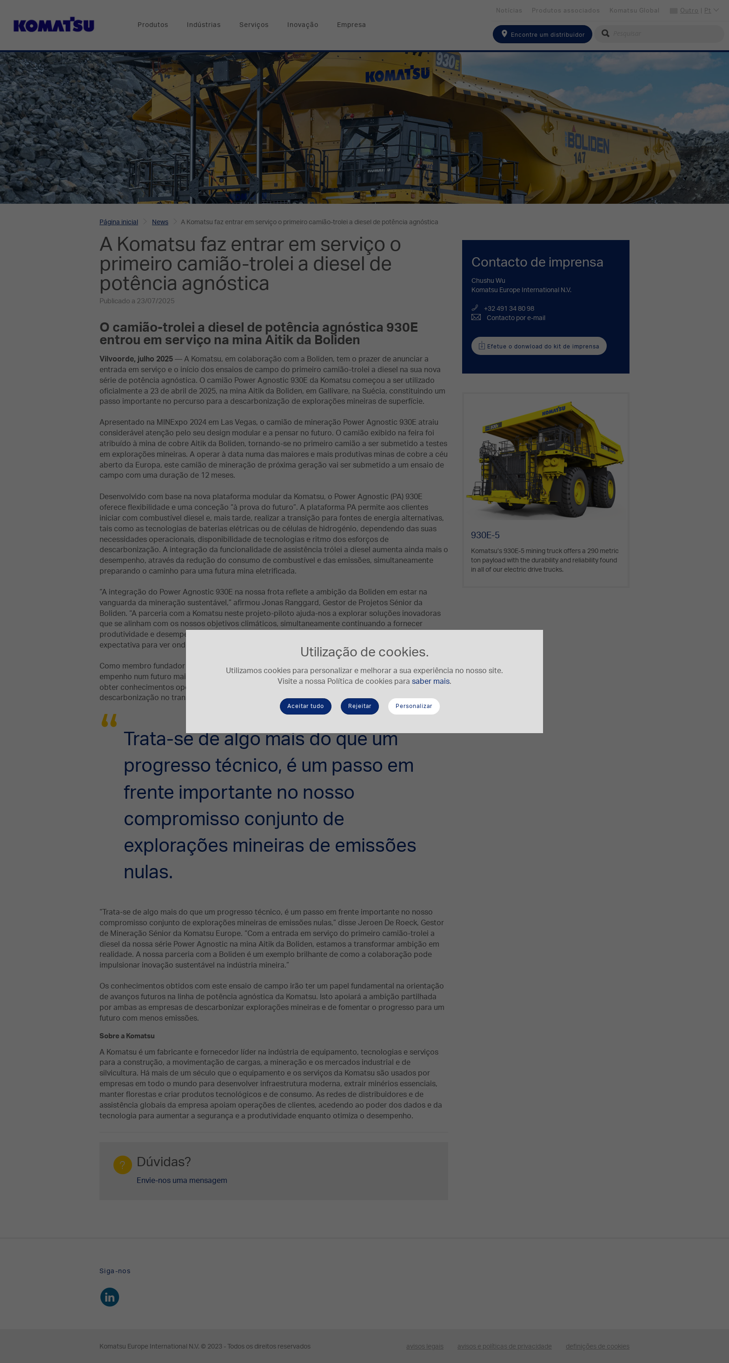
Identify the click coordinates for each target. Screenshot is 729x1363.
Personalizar (414, 706)
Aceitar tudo (305, 706)
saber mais (431, 681)
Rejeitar (359, 706)
